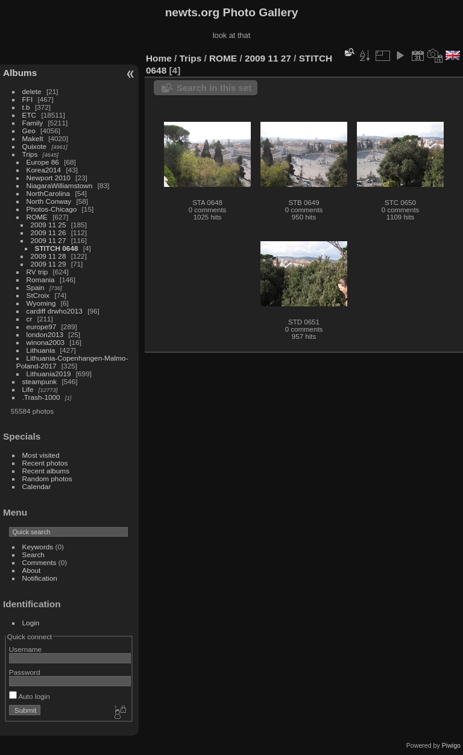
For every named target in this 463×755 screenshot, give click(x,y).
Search (33, 554)
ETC (29, 115)
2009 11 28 (48, 256)
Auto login (29, 696)
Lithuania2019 (49, 374)
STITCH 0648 (56, 248)
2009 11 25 (48, 225)
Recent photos (45, 463)
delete (32, 91)
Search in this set (214, 88)
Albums (20, 73)
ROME (37, 217)
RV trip (37, 272)
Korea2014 (44, 170)
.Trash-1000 (41, 397)
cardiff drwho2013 (55, 311)
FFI (27, 99)
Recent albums (45, 471)
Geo (29, 130)
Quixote (34, 146)
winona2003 (46, 342)
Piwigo (451, 745)
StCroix (38, 295)
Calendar (36, 486)
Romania (41, 279)
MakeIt (32, 138)
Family (32, 123)
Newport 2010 (49, 178)
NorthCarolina (49, 193)
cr (30, 319)
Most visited (41, 455)
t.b (26, 107)
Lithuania (41, 350)
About (31, 570)
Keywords (38, 547)
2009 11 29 (48, 264)
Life (28, 389)
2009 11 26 (48, 232)
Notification (39, 578)
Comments (39, 562)
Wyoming (41, 303)
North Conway (49, 201)
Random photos (47, 478)
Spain (36, 287)
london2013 (45, 334)
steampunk (39, 381)
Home (159, 58)
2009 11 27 (48, 240)
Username (25, 649)
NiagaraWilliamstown (60, 185)
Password (24, 672)
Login (31, 623)
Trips (30, 154)
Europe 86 (43, 162)
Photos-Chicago (52, 209)
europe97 (42, 326)
